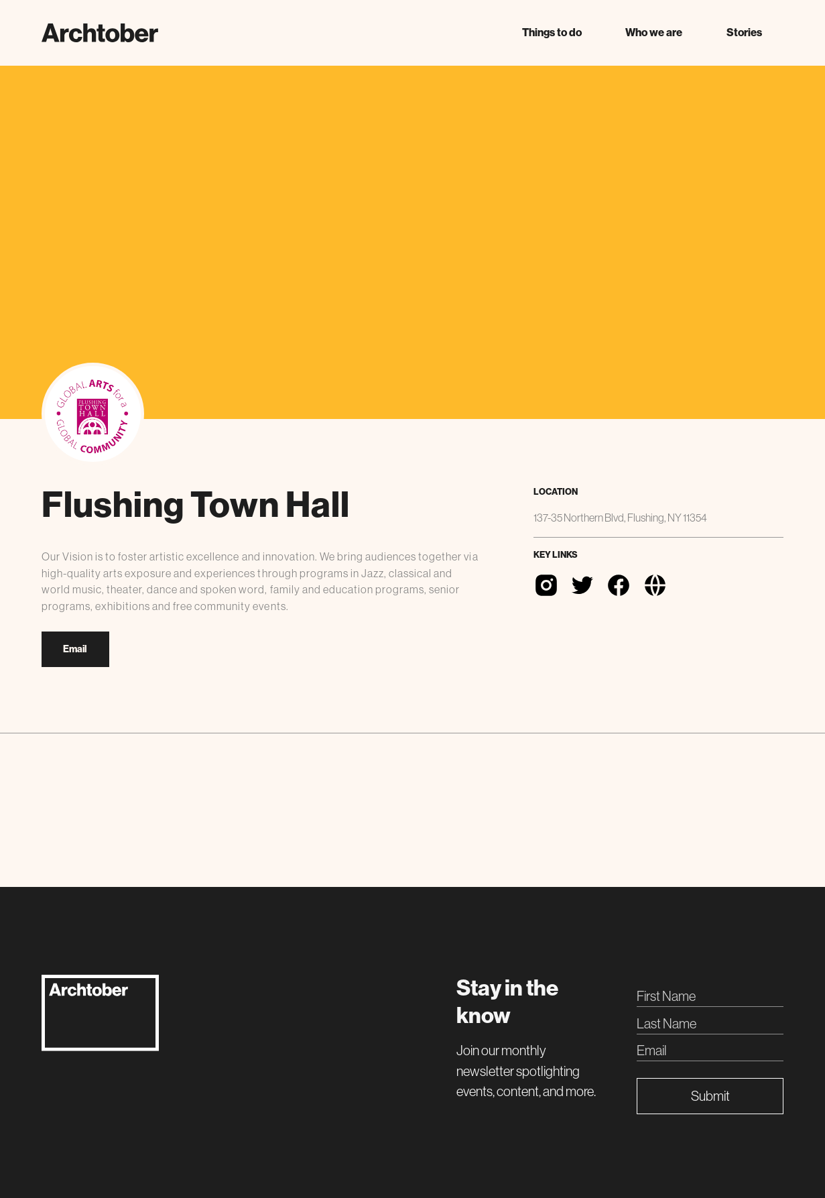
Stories (744, 32)
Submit (710, 1095)
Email (75, 649)
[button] (551, 33)
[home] (100, 32)
